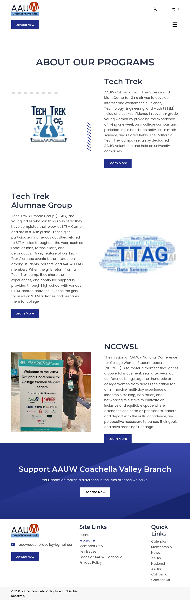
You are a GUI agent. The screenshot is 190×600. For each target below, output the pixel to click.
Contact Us (160, 580)
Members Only (91, 546)
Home (84, 534)
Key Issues (87, 551)
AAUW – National (158, 561)
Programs (87, 540)
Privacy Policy (90, 562)
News (155, 552)
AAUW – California (159, 572)
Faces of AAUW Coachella (100, 557)
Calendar (159, 541)
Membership (161, 547)
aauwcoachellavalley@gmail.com (47, 544)
